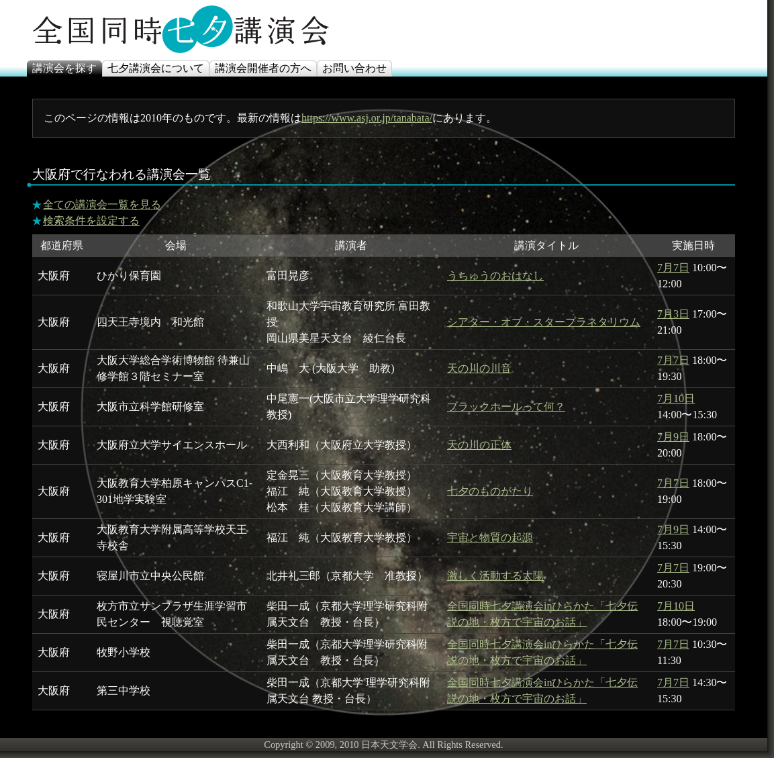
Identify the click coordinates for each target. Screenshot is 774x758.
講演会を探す (64, 68)
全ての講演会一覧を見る (102, 204)
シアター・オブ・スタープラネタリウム (543, 322)
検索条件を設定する (91, 220)
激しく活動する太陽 (495, 575)
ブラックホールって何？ (506, 406)
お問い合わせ (354, 68)
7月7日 (673, 267)
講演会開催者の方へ (263, 68)
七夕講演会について (155, 68)
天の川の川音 (479, 368)
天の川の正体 (479, 445)
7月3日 (673, 314)
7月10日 (676, 398)
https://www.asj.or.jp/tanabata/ (366, 118)
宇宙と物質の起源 (490, 537)
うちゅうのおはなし (495, 275)
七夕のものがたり (490, 491)
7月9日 (673, 436)
